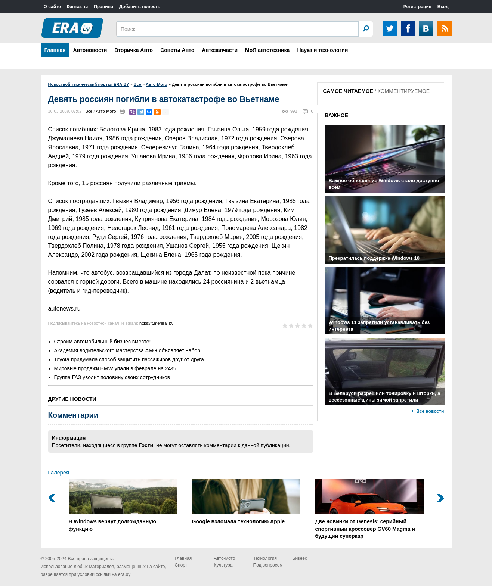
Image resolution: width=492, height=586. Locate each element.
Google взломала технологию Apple (246, 501)
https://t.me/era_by (156, 323)
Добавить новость (139, 6)
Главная (55, 50)
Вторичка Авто (133, 50)
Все (89, 111)
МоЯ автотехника (267, 50)
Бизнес (300, 558)
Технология (265, 558)
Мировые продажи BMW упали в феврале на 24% (115, 368)
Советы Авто (177, 50)
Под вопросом (268, 565)
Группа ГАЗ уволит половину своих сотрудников (112, 377)
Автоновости (90, 50)
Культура (223, 565)
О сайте (52, 6)
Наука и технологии (322, 50)
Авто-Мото (106, 111)
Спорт (181, 565)
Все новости (430, 411)
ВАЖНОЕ (337, 115)
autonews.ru (64, 308)
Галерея (58, 473)
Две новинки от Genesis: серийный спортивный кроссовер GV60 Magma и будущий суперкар (369, 509)
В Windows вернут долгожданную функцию (123, 505)
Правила (103, 6)
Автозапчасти (220, 50)
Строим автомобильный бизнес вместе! (102, 342)
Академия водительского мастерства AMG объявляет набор (127, 350)
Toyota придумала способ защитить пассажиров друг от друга (129, 359)
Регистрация (417, 6)
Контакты (77, 6)
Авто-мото (224, 558)
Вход (443, 6)
